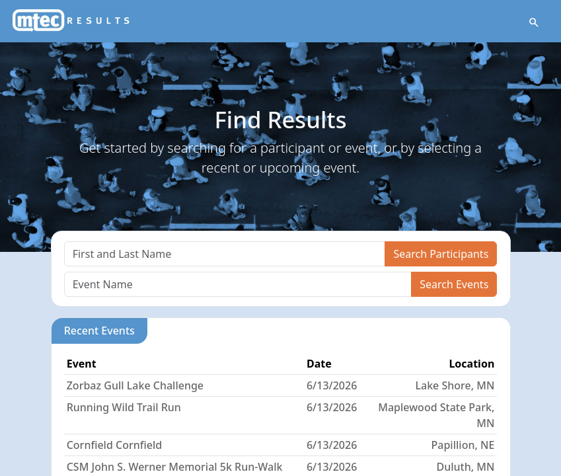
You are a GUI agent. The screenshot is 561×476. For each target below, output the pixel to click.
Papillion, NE (463, 445)
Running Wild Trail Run (124, 407)
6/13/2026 (332, 385)
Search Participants (440, 254)
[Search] (225, 253)
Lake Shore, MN (454, 385)
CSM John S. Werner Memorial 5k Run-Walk (175, 466)
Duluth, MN (465, 466)
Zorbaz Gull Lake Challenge (135, 385)
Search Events (454, 284)
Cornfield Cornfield (115, 445)
